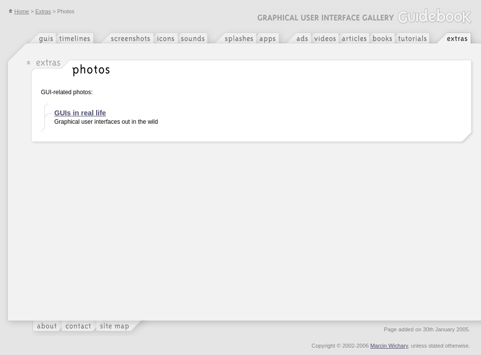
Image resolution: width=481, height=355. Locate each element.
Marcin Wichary (389, 346)
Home (18, 11)
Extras (43, 11)
